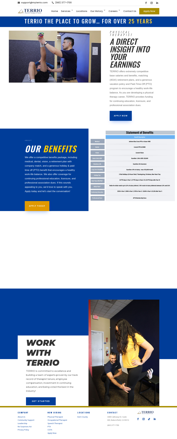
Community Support (26, 420)
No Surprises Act (25, 426)
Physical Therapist (55, 417)
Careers (113, 11)
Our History (96, 11)
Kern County (82, 417)
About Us (21, 417)
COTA (50, 429)
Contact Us (129, 11)
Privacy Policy (23, 429)
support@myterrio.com (34, 2)
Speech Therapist (55, 423)
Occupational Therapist (57, 420)
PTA (49, 426)
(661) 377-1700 (63, 2)
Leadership (22, 423)
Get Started (41, 401)
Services (65, 11)
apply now (121, 115)
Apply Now (149, 11)
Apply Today (37, 206)
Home (54, 11)
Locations (81, 11)
